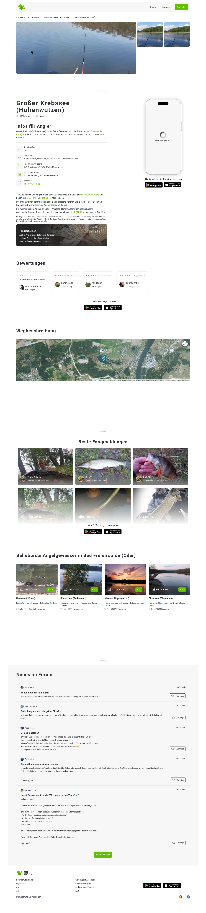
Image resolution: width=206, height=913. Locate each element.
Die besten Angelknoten (84, 887)
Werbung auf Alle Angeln (85, 880)
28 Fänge (33, 198)
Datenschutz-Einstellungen (28, 897)
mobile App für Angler (89, 194)
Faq (77, 891)
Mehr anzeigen (103, 854)
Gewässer (166, 7)
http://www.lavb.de (32, 184)
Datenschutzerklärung (25, 880)
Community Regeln (83, 883)
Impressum (20, 883)
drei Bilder (46, 198)
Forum (153, 7)
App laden (181, 7)
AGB (18, 887)
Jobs (18, 891)
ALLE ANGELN (77, 212)
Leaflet (95, 380)
